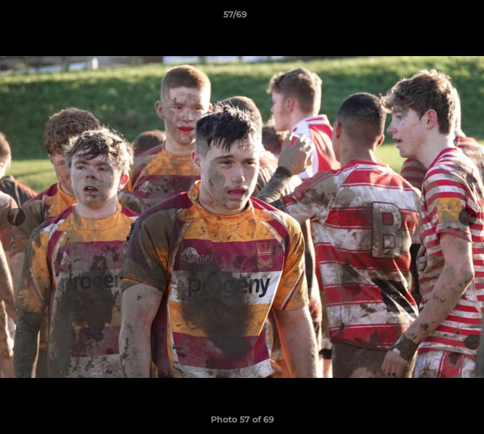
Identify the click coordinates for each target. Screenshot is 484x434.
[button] (433, 17)
